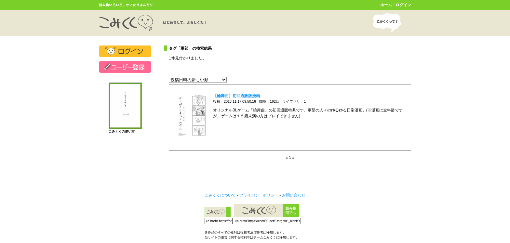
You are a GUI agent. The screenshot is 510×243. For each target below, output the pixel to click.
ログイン (403, 5)
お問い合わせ (293, 195)
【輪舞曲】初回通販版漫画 (236, 96)
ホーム (386, 5)
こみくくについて (220, 195)
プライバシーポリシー (258, 195)
